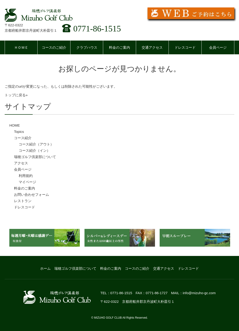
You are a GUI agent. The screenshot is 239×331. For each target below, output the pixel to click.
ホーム (45, 268)
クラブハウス (86, 47)
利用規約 (26, 176)
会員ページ (218, 47)
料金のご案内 (119, 47)
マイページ (27, 182)
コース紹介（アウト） (36, 144)
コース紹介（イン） (34, 150)
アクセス (21, 163)
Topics (19, 132)
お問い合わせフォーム (31, 195)
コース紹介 (23, 138)
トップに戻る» (16, 95)
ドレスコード (185, 47)
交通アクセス (152, 47)
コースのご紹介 (54, 47)
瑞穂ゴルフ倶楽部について (35, 157)
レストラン (23, 201)
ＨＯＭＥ (21, 47)
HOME (14, 125)
